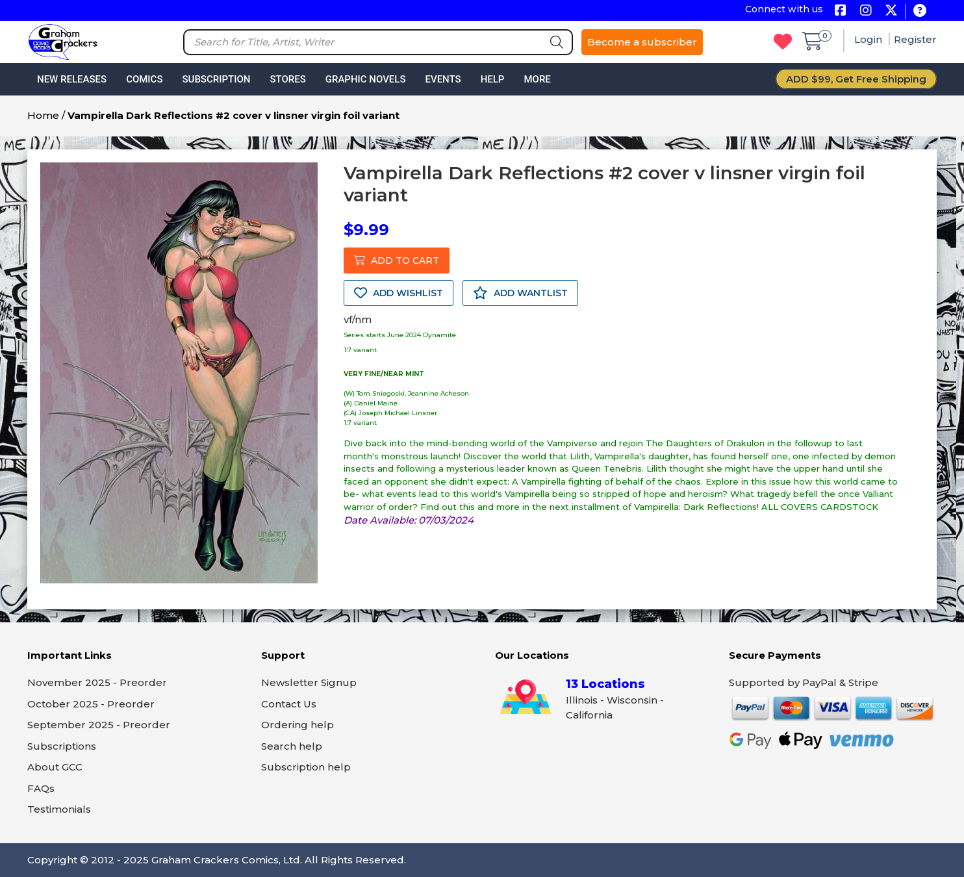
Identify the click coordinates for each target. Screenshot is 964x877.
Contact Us (288, 704)
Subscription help (306, 767)
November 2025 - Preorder (97, 682)
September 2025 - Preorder (98, 724)
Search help (291, 746)
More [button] (537, 79)
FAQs (41, 788)
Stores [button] (287, 79)
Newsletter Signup (309, 682)
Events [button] (443, 79)
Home (43, 115)
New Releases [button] (72, 79)
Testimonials (59, 809)
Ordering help (297, 724)
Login (869, 39)
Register (915, 39)
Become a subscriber (642, 42)
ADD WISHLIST (398, 292)
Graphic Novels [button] (365, 79)
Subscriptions (61, 746)
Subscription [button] (217, 79)
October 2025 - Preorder (91, 704)
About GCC (54, 767)
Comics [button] (144, 79)
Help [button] (493, 79)
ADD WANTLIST (520, 292)
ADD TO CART (396, 260)
